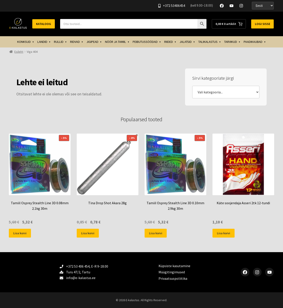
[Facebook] (221, 5)
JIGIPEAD (92, 42)
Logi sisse (262, 24)
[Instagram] (241, 5)
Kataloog (43, 24)
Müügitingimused (171, 272)
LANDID (42, 42)
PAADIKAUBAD (253, 42)
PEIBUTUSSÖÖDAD (145, 42)
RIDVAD (75, 42)
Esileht (18, 52)
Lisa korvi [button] (20, 233)
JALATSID (186, 42)
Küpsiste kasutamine (174, 266)
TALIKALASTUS (208, 42)
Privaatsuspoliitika (172, 278)
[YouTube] (231, 5)
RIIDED (168, 42)
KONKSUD (24, 42)
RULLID (58, 42)
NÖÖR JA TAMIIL (115, 42)
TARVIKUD (230, 42)
